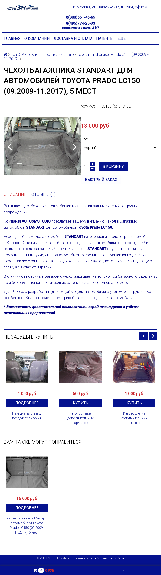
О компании (37, 38)
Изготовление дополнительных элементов (134, 418)
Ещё (122, 38)
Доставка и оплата (73, 38)
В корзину (113, 166)
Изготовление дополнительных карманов (80, 418)
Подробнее (26, 403)
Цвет (85, 138)
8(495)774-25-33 (80, 23)
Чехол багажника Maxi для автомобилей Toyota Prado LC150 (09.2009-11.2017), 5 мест (26, 525)
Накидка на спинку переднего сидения (26, 415)
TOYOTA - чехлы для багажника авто (42, 54)
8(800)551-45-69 (80, 17)
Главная (12, 38)
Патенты (105, 38)
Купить (80, 403)
